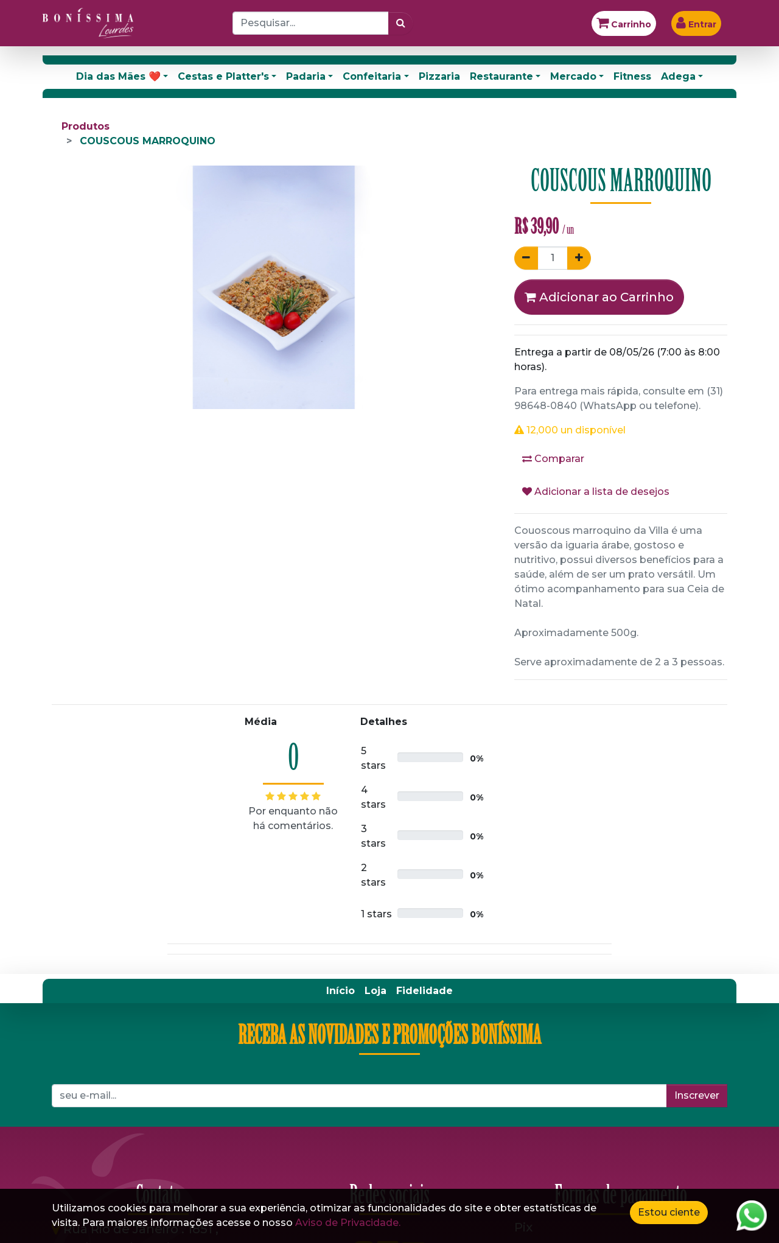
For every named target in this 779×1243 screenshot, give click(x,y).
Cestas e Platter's (223, 76)
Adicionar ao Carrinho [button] (599, 297)
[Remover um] (526, 258)
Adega (678, 76)
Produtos (85, 126)
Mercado (573, 76)
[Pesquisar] (400, 23)
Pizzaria (439, 76)
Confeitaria (372, 76)
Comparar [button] (553, 458)
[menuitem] (340, 991)
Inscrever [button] (696, 1095)
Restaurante (501, 76)
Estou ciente (669, 1212)
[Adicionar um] (579, 258)
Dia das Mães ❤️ (118, 76)
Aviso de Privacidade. (347, 1222)
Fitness (632, 76)
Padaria (306, 76)
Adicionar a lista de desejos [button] (595, 491)
